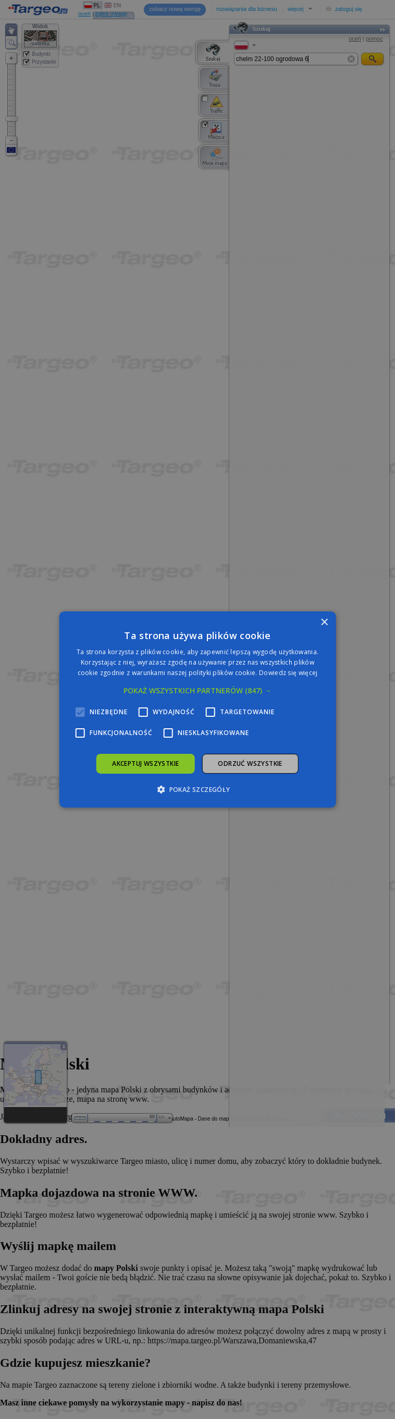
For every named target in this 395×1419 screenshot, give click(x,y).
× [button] (324, 623)
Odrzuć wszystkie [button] (250, 763)
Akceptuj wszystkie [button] (145, 763)
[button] (197, 690)
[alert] (197, 709)
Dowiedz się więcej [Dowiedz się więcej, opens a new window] (288, 672)
